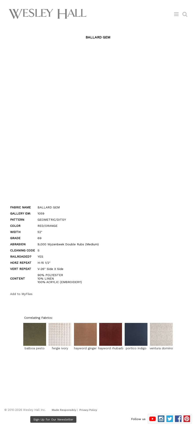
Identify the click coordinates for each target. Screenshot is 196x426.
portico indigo (136, 346)
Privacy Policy (88, 409)
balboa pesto (34, 346)
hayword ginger (85, 346)
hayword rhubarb (110, 346)
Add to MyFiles (21, 294)
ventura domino (161, 346)
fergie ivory (60, 346)
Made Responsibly (64, 409)
